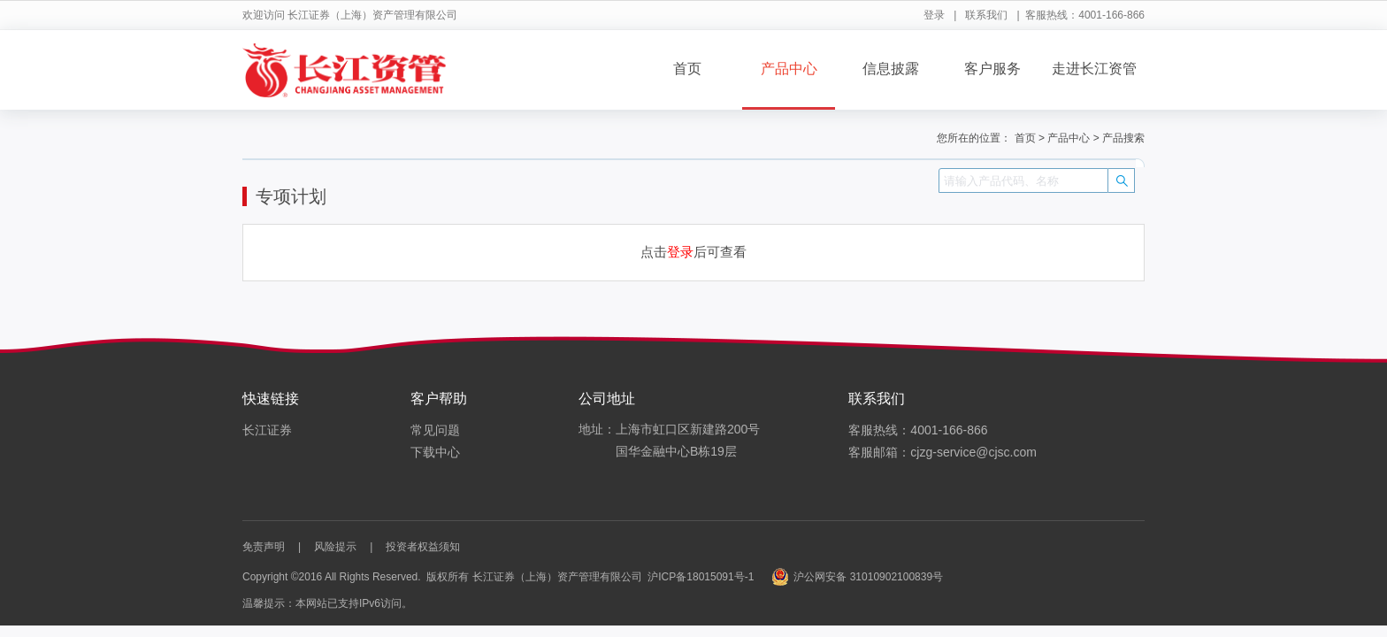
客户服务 (992, 68)
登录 (934, 15)
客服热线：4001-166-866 (917, 430)
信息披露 (890, 68)
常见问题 (435, 430)
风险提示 (335, 547)
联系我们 (986, 15)
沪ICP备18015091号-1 (701, 577)
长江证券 (267, 430)
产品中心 (789, 68)
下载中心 (435, 452)
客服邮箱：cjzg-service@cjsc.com (942, 452)
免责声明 (263, 547)
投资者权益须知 (423, 547)
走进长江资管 (1094, 68)
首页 (687, 68)
